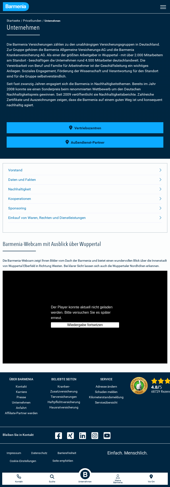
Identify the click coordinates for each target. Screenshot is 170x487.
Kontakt (21, 386)
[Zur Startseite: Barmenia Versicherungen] (16, 7)
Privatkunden (32, 20)
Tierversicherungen (64, 396)
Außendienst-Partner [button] (85, 142)
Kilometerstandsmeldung (106, 397)
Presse (21, 397)
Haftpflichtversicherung (64, 402)
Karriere (21, 392)
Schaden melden (106, 392)
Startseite (13, 20)
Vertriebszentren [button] (85, 128)
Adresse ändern (106, 386)
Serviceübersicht (106, 402)
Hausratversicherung (63, 407)
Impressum (14, 453)
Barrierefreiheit (67, 453)
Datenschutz (39, 453)
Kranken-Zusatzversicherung (63, 389)
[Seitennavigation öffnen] (163, 6)
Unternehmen (21, 402)
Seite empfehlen (62, 460)
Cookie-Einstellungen (23, 461)
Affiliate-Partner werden (21, 413)
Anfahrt (21, 408)
